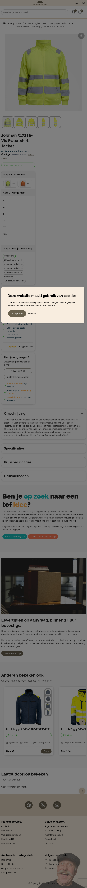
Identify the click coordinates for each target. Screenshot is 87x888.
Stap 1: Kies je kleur (14, 174)
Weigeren (32, 313)
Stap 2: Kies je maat (14, 192)
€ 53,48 (10, 751)
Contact (5, 826)
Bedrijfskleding (8, 864)
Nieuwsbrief (6, 830)
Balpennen (6, 860)
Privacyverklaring (53, 830)
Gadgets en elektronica (12, 868)
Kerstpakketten (8, 872)
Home (18, 23)
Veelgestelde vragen (11, 835)
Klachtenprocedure (54, 835)
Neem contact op (12, 653)
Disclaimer (50, 843)
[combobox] (32, 12)
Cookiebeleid (51, 839)
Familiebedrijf (7, 839)
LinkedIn (51, 868)
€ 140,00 (66, 751)
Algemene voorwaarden (56, 826)
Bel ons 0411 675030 (15, 536)
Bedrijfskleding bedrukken (35, 23)
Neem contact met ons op (43, 536)
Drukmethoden (8, 843)
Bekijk (46, 751)
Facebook (52, 860)
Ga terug (7, 23)
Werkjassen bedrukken (60, 23)
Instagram (52, 864)
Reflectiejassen (22, 26)
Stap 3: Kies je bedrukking (18, 248)
